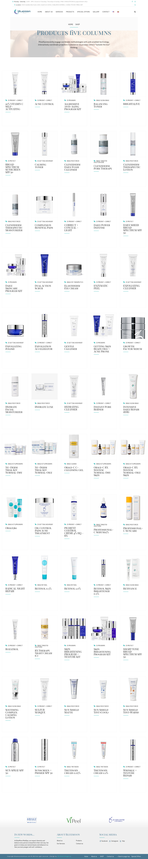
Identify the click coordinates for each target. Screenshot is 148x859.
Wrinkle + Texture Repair (130, 773)
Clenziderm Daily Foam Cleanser (72, 167)
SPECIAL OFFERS (83, 12)
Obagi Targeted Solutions (100, 525)
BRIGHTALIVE (131, 104)
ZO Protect (12, 161)
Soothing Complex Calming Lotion (11, 713)
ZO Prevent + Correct (15, 100)
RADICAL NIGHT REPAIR (15, 590)
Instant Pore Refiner (102, 408)
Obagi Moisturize (73, 161)
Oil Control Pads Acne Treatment (43, 530)
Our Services (61, 844)
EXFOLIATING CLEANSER (131, 287)
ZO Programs (71, 100)
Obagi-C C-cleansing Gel (73, 469)
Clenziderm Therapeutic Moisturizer (14, 227)
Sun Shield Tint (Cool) (101, 711)
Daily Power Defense (102, 226)
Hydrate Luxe (44, 406)
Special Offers (136, 856)
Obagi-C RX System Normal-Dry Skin (102, 471)
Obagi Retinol (42, 585)
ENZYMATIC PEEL (101, 287)
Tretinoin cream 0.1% (101, 772)
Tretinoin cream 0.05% (72, 772)
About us (59, 841)
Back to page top (123, 856)
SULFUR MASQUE (40, 711)
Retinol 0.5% (43, 588)
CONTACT (105, 12)
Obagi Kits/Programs (15, 464)
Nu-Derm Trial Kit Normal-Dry (13, 470)
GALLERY (96, 12)
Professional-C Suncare (133, 529)
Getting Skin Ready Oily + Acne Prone (102, 349)
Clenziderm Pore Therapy (103, 167)
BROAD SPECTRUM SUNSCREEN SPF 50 (12, 168)
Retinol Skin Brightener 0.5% (102, 591)
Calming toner (40, 166)
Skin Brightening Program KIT (102, 651)
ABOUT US (49, 12)
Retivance (130, 588)
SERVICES (59, 12)
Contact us (79, 844)
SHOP (77, 24)
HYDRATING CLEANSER (71, 408)
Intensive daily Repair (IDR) (131, 409)
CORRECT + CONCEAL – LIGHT (71, 227)
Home (70, 24)
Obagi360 (11, 528)
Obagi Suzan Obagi (102, 100)
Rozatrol (11, 649)
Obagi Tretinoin (73, 767)
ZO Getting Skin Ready (45, 161)
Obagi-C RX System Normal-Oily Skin (131, 471)
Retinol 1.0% (72, 588)
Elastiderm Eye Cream (72, 287)
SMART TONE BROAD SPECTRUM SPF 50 (132, 652)
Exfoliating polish (13, 347)
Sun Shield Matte (71, 711)
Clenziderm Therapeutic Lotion (131, 167)
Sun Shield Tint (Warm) (131, 711)
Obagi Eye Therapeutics (75, 282)
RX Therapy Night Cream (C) (43, 653)
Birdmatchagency (64, 856)
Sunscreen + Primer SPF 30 (44, 772)
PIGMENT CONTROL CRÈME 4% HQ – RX (73, 531)
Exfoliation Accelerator (43, 347)
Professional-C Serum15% (103, 531)
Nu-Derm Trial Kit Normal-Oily (43, 470)
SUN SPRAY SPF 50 (14, 772)
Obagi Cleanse (72, 464)
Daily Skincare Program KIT (13, 288)
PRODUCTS (70, 12)
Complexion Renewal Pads (44, 226)
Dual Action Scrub (43, 287)
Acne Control (44, 104)
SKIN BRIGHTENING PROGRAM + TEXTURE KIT (73, 652)
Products (79, 841)
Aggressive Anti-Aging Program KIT (72, 106)
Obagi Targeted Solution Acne (100, 161)
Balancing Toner (101, 105)
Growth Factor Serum (132, 347)
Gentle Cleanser (70, 347)
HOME (40, 12)
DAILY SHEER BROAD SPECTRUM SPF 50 (132, 228)
